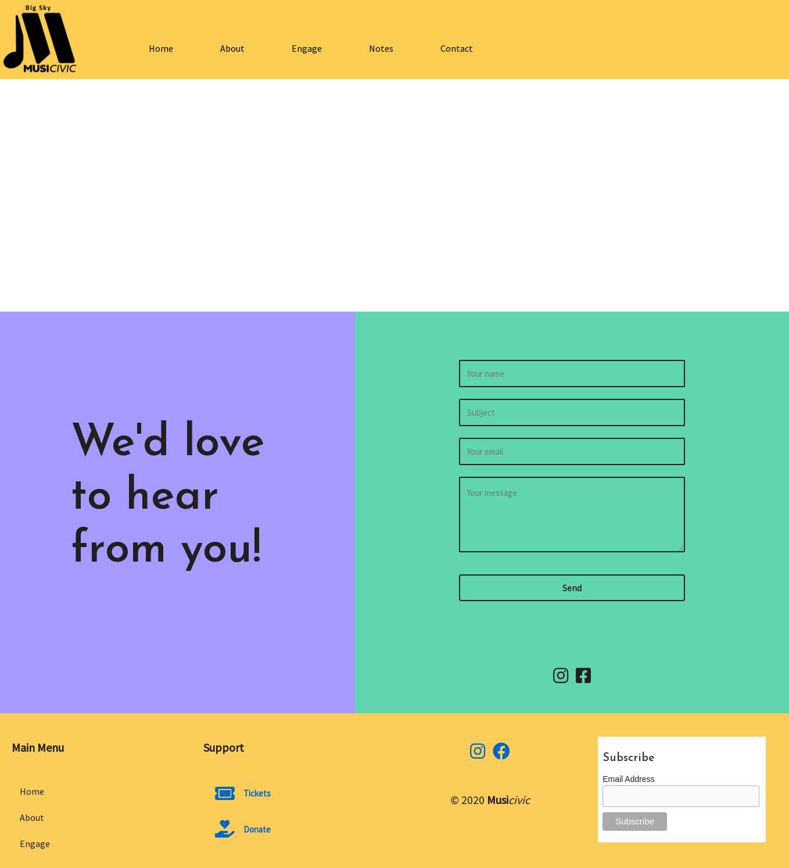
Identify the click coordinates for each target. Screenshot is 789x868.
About (232, 48)
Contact (456, 48)
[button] (571, 587)
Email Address (628, 779)
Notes (381, 48)
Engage (307, 48)
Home (161, 48)
